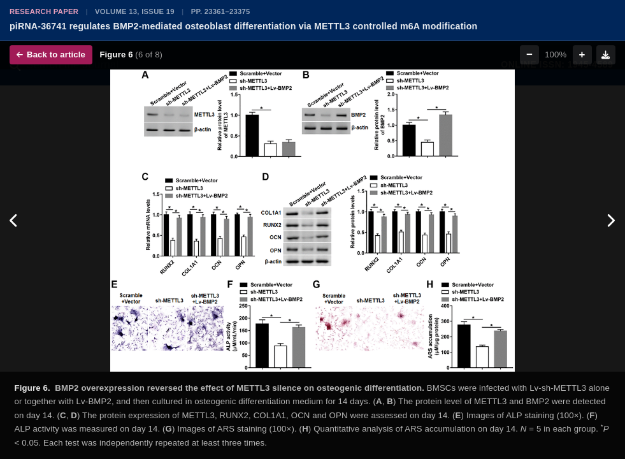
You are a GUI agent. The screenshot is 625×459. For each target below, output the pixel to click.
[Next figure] (610, 220)
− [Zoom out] (529, 54)
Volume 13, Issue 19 (135, 11)
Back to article (51, 54)
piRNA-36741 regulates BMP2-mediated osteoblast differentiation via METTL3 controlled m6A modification (243, 26)
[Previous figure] (14, 220)
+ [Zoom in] (582, 54)
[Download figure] (605, 54)
